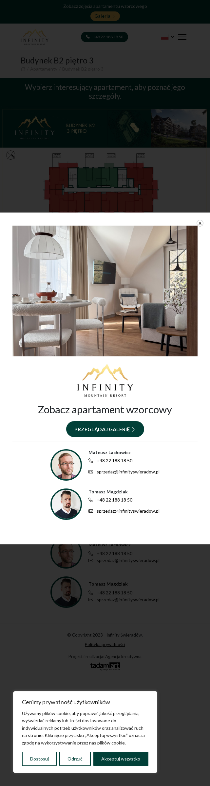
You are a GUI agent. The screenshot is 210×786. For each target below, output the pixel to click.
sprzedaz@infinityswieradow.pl (124, 471)
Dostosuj (39, 758)
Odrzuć (75, 758)
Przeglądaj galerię (105, 429)
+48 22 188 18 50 (110, 460)
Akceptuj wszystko (120, 758)
